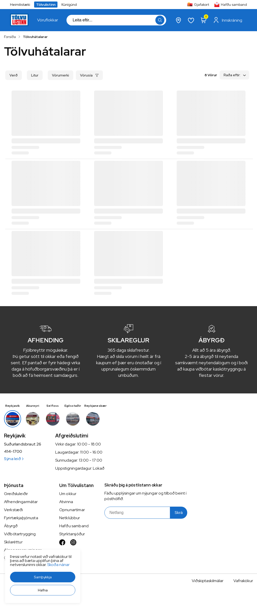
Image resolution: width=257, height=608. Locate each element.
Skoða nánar (58, 564)
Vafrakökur (243, 580)
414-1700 (13, 452)
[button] (42, 577)
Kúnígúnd (69, 4)
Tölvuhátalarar (35, 36)
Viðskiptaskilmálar (207, 580)
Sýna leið (13, 458)
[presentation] (47, 20)
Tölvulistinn (45, 4)
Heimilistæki (20, 4)
